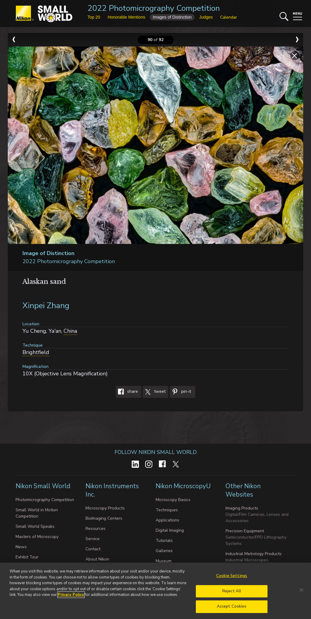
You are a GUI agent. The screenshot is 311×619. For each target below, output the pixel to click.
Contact (92, 549)
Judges (206, 17)
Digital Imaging (170, 530)
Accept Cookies (232, 608)
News (21, 547)
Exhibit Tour (27, 557)
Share (127, 392)
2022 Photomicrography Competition (154, 8)
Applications (167, 520)
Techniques (167, 510)
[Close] (301, 592)
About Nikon (97, 559)
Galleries (164, 551)
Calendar (228, 17)
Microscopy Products (105, 508)
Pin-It (180, 392)
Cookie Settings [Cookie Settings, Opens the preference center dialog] (231, 578)
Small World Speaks (35, 526)
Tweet (154, 392)
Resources (95, 528)
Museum (164, 561)
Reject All (231, 593)
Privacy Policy (71, 596)
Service (92, 539)
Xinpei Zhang (45, 305)
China (70, 331)
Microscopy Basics (173, 500)
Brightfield (35, 352)
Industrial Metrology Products (254, 554)
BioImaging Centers (103, 518)
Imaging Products (242, 508)
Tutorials (164, 540)
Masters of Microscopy (37, 536)
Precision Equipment (245, 531)
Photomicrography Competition (45, 500)
